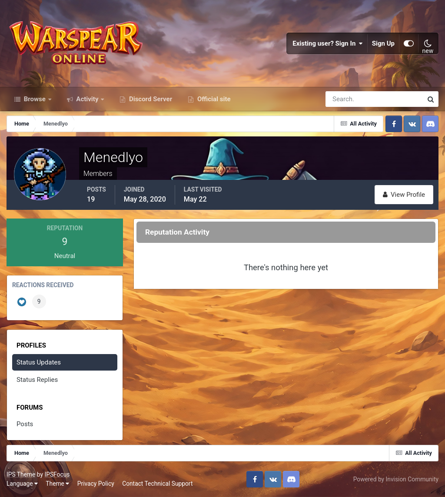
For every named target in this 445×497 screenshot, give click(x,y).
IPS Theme (21, 474)
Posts (25, 424)
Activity (87, 99)
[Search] (344, 99)
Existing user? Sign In (327, 43)
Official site (213, 99)
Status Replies (37, 380)
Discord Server (149, 99)
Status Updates (39, 362)
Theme (57, 483)
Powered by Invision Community (395, 479)
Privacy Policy (95, 483)
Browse (34, 99)
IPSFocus (57, 474)
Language (22, 483)
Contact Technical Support (157, 483)
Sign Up (383, 43)
